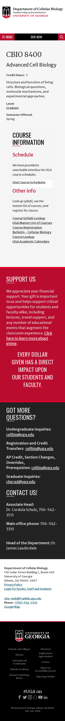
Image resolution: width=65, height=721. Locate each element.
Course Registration (27, 228)
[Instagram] (30, 697)
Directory (46, 649)
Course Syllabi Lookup (28, 218)
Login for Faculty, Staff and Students (27, 589)
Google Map (12, 606)
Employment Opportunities (45, 655)
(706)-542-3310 (26, 602)
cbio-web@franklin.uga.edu (22, 598)
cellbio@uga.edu (20, 434)
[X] (25, 697)
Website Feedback (19, 669)
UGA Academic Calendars (30, 241)
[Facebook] (20, 697)
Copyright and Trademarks (19, 662)
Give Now (36, 37)
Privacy (46, 662)
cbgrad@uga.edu (20, 482)
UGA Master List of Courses (32, 223)
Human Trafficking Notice (19, 676)
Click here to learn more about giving (29, 338)
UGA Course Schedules (28, 182)
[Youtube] (40, 697)
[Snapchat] (35, 697)
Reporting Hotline (45, 676)
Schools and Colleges (19, 649)
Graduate (12, 108)
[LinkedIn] (46, 697)
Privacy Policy (13, 584)
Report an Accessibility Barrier (45, 669)
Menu (7, 37)
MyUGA (19, 655)
